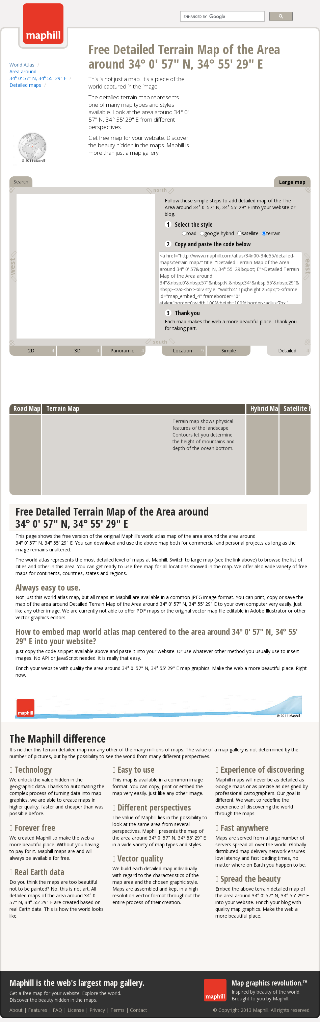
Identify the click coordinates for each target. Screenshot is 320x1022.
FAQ (57, 1010)
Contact (138, 1010)
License (76, 1010)
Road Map (27, 408)
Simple (228, 350)
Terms (117, 1010)
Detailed (293, 350)
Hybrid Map (266, 408)
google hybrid (219, 233)
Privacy (97, 1010)
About (16, 1010)
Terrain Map (62, 408)
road (191, 233)
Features (37, 1010)
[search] (222, 16)
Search (21, 181)
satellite (250, 233)
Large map (292, 182)
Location (188, 350)
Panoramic (127, 350)
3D (86, 350)
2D (41, 350)
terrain (273, 233)
